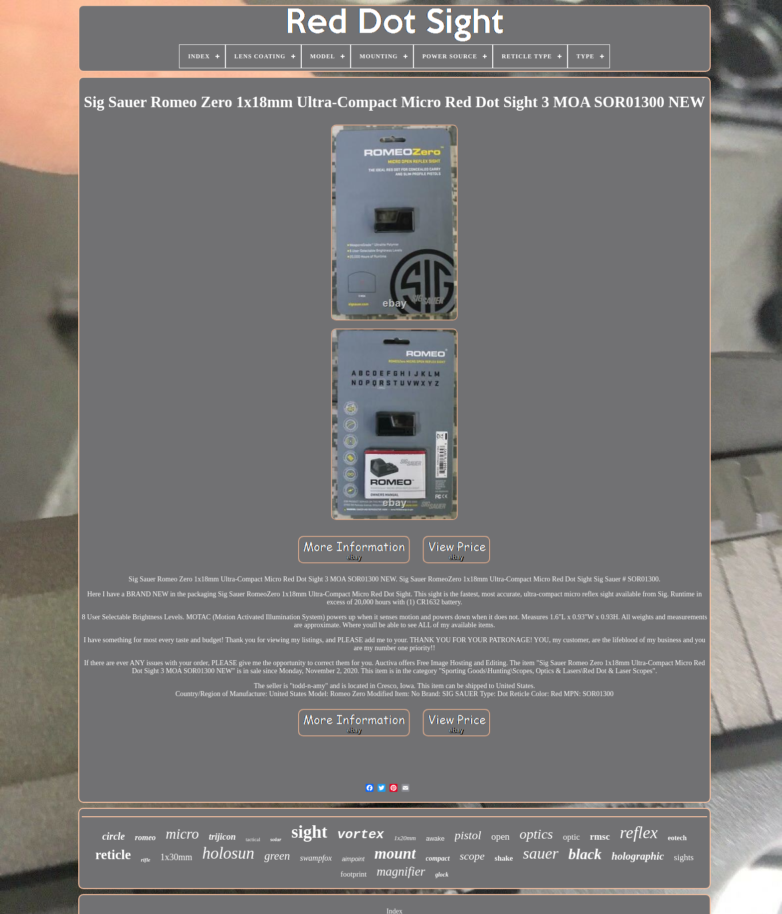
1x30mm (176, 857)
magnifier (401, 871)
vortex (360, 834)
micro (182, 834)
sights (684, 857)
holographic (637, 856)
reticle (113, 854)
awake (435, 838)
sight (309, 832)
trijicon (222, 837)
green (277, 856)
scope (472, 856)
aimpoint (353, 859)
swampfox (316, 858)
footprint (354, 874)
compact (438, 858)
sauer (541, 853)
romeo (145, 837)
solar (276, 839)
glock (442, 874)
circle (113, 836)
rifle (145, 860)
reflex (639, 832)
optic (571, 837)
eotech (677, 838)
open (500, 836)
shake (504, 858)
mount (395, 853)
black (585, 854)
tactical (253, 839)
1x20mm (405, 838)
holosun (228, 853)
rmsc (600, 836)
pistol (468, 835)
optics (536, 834)
